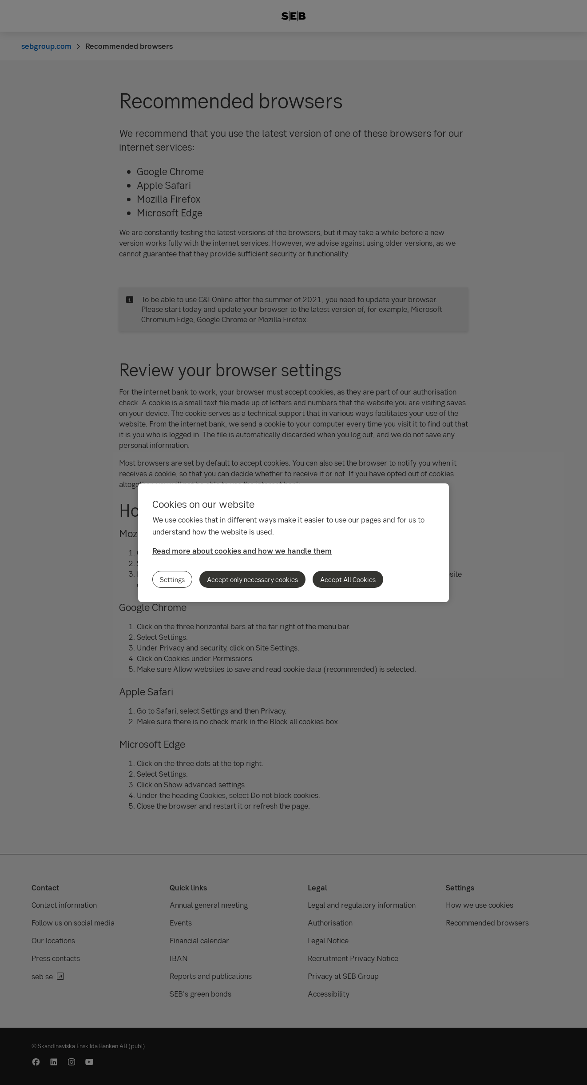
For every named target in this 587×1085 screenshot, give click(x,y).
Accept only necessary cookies (252, 579)
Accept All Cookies (348, 579)
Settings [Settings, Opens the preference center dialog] (172, 579)
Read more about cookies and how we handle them (242, 551)
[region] (293, 542)
